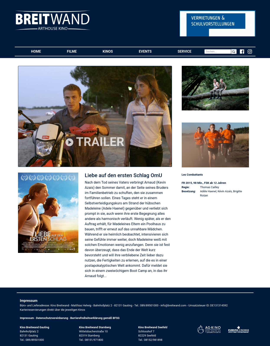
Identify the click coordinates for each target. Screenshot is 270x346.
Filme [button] (78, 51)
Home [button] (42, 51)
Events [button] (152, 51)
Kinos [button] (114, 51)
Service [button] (191, 51)
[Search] (217, 51)
